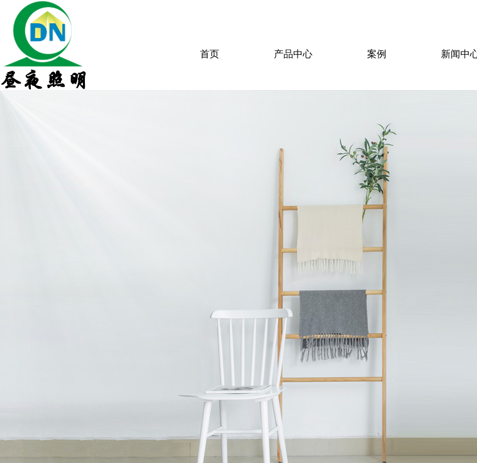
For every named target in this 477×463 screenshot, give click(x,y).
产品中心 (293, 54)
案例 (376, 54)
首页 (209, 54)
